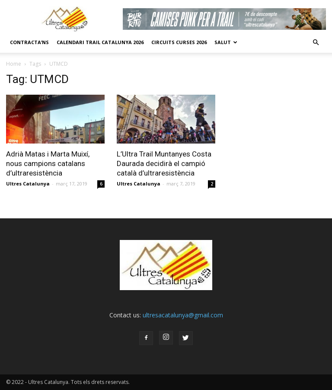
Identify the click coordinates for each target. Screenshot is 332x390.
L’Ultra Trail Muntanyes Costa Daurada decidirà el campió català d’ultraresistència (164, 163)
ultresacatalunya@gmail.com (183, 315)
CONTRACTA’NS (29, 42)
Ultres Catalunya (28, 183)
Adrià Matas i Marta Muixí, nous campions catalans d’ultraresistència (47, 163)
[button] (315, 42)
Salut (225, 42)
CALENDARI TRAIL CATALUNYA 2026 (100, 42)
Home (13, 63)
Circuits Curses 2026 (179, 42)
